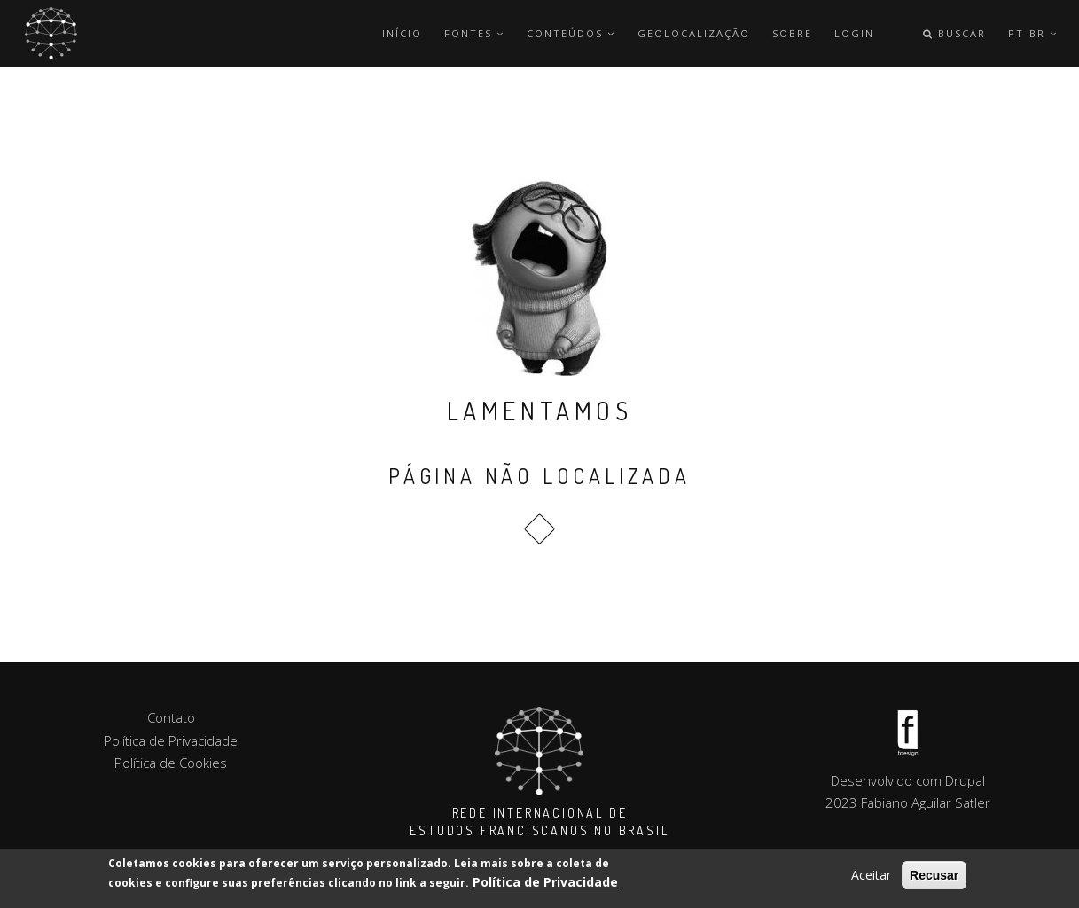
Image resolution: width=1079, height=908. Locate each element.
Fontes (474, 33)
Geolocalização (693, 33)
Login (854, 33)
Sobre (792, 33)
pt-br (1033, 33)
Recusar (934, 877)
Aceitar (871, 876)
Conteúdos (571, 33)
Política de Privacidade (545, 883)
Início (402, 33)
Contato (171, 717)
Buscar (954, 33)
